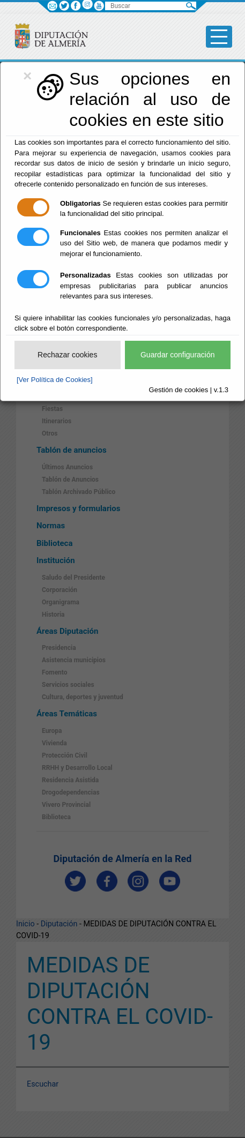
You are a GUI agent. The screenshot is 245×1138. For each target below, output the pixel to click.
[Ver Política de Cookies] (55, 380)
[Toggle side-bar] (219, 37)
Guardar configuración (177, 354)
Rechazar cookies (67, 354)
